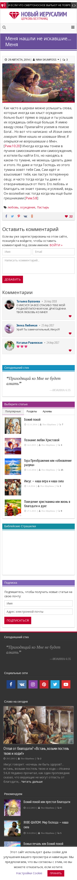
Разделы (32, 411)
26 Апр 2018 (50, 301)
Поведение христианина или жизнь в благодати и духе (47, 503)
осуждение (27, 207)
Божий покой (32, 419)
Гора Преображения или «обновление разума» (48, 462)
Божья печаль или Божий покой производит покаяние (43, 846)
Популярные (13, 411)
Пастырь (43, 207)
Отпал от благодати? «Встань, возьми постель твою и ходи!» (36, 751)
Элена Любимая (26, 325)
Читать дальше (32, 781)
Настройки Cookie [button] (29, 873)
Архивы (47, 411)
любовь (13, 207)
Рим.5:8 (31, 198)
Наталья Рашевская (29, 342)
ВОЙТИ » (55, 245)
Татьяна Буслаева (28, 301)
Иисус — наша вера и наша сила (44, 481)
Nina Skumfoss (47, 59)
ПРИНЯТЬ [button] (56, 873)
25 (62, 470)
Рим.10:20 (12, 146)
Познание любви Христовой (41, 440)
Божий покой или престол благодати (47, 802)
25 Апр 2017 (47, 325)
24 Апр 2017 (53, 343)
